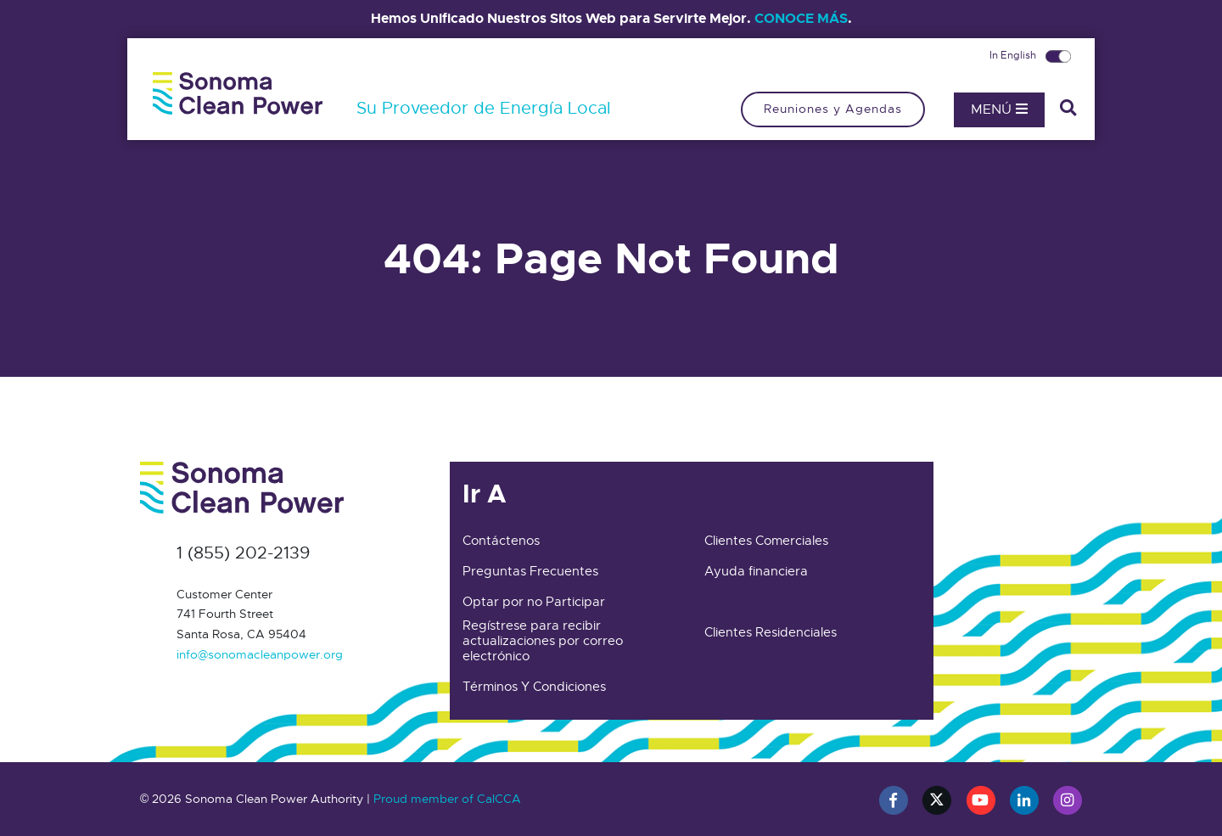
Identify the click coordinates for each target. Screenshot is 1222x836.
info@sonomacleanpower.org (260, 654)
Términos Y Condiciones (534, 686)
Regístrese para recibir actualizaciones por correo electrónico (542, 641)
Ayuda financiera (756, 571)
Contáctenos (501, 540)
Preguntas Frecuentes (530, 571)
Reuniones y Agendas (833, 108)
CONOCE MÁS (801, 18)
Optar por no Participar (533, 601)
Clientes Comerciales (766, 540)
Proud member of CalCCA (447, 798)
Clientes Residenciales (770, 632)
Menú (999, 109)
